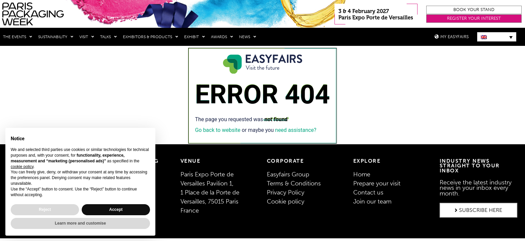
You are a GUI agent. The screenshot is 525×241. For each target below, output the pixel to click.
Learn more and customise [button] (80, 223)
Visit (86, 36)
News (247, 36)
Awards (222, 36)
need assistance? (295, 130)
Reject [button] (45, 209)
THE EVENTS (17, 36)
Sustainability (55, 36)
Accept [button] (116, 209)
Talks (108, 36)
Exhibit (194, 36)
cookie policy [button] (22, 166)
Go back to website (217, 130)
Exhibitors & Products (150, 36)
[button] (474, 10)
